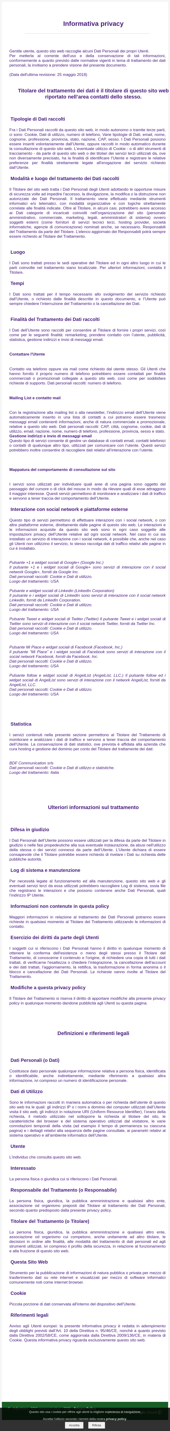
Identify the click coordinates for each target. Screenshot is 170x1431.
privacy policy (116, 1419)
